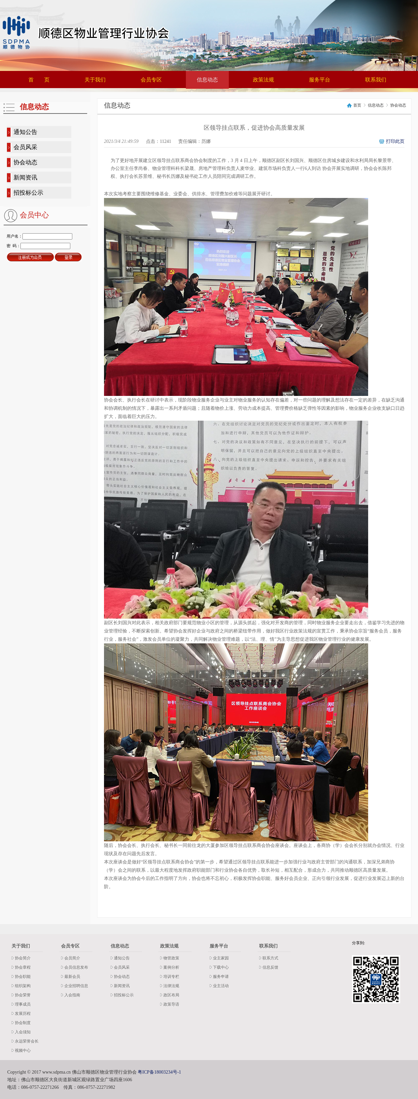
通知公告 (25, 132)
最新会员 (72, 976)
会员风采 (25, 147)
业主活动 (221, 986)
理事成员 (23, 1004)
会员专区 (151, 79)
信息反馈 (270, 967)
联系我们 (375, 79)
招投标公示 (28, 192)
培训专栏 (171, 976)
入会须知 (23, 1032)
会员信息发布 (76, 967)
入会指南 (72, 995)
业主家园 (221, 958)
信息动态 (207, 79)
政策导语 (171, 1004)
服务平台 (319, 79)
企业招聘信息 (76, 986)
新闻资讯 (25, 177)
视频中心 (23, 1050)
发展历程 (23, 1013)
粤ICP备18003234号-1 (159, 1072)
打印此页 (395, 141)
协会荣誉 (23, 995)
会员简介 (72, 958)
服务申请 (221, 976)
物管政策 (171, 958)
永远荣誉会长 (27, 1041)
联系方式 (270, 958)
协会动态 (25, 162)
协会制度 (23, 1022)
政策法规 (263, 79)
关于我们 (95, 79)
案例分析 (171, 967)
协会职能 (23, 976)
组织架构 (23, 986)
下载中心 (221, 967)
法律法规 (171, 986)
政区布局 (171, 995)
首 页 (39, 79)
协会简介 (23, 958)
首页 (357, 105)
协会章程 (23, 967)
